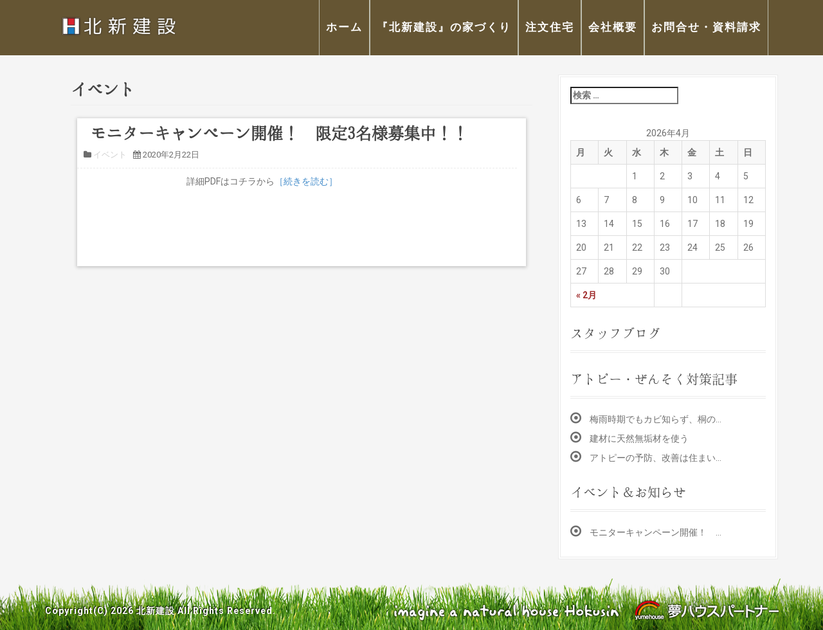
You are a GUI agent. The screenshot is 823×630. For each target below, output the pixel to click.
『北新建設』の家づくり (444, 27)
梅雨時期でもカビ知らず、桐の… (655, 419)
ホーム (344, 27)
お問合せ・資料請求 (706, 27)
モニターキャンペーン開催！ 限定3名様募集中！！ (279, 133)
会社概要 (612, 27)
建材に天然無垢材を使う (639, 438)
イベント (110, 154)
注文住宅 (549, 27)
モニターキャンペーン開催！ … (655, 532)
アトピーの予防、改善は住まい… (655, 458)
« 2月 (586, 295)
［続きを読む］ (306, 181)
